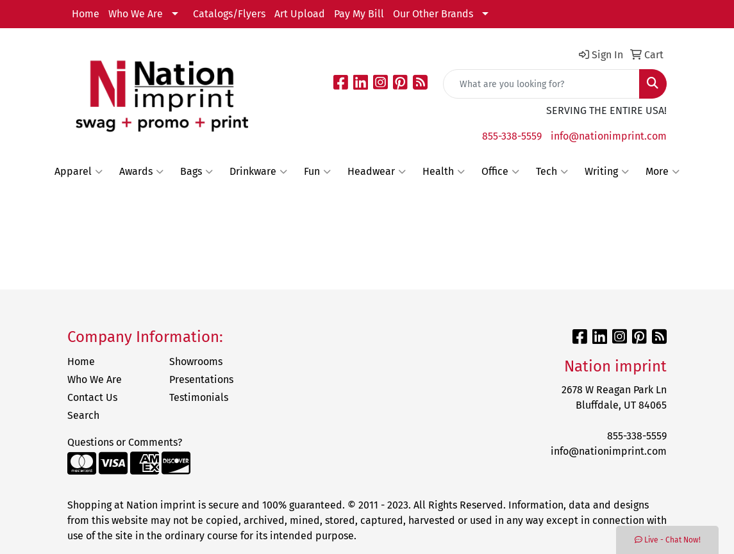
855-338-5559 (512, 136)
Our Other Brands (433, 14)
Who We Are (135, 14)
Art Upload (299, 14)
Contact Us (92, 397)
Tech (552, 171)
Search (83, 415)
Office (500, 171)
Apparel (78, 171)
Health (443, 171)
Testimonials (198, 397)
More (663, 171)
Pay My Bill (359, 14)
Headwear (376, 171)
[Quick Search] (541, 84)
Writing (607, 171)
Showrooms (195, 361)
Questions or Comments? (124, 442)
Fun (317, 171)
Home (85, 14)
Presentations (201, 379)
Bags (196, 171)
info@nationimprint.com (609, 136)
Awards (141, 171)
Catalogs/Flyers (229, 14)
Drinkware (258, 171)
